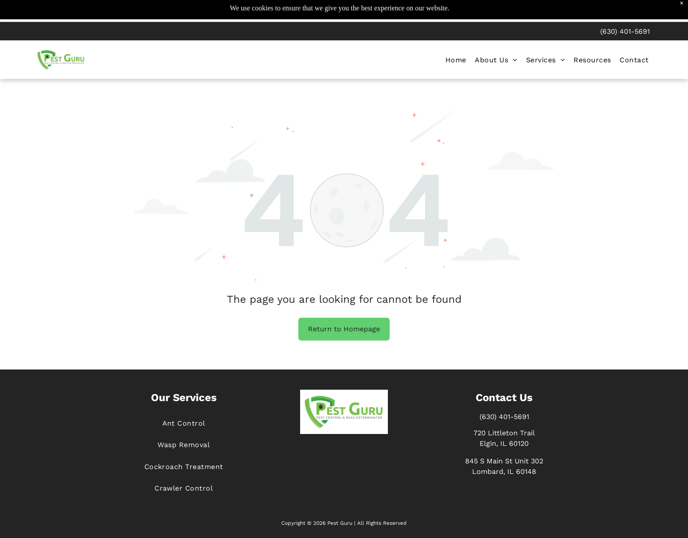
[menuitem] (456, 39)
